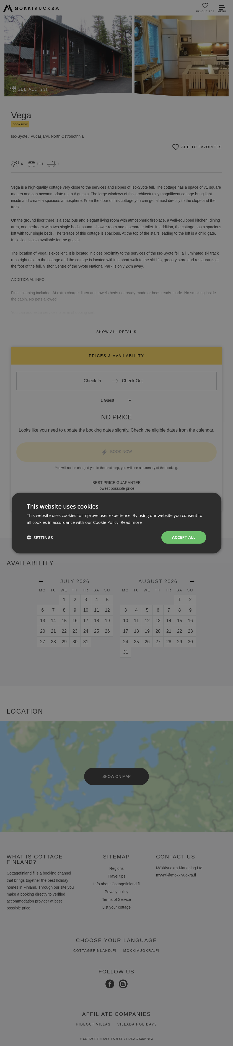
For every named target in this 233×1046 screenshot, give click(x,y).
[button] (40, 537)
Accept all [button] (184, 537)
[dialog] (116, 523)
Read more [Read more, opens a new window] (131, 522)
